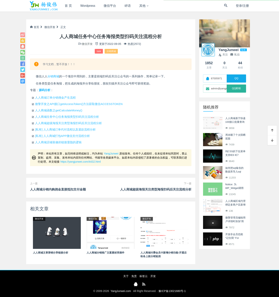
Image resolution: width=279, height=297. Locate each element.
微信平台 (110, 5)
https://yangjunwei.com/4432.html (80, 161)
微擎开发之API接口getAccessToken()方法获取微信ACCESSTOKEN (78, 104)
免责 (134, 276)
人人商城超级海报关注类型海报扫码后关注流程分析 (68, 123)
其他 (142, 5)
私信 (235, 54)
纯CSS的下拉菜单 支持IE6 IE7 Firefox (235, 155)
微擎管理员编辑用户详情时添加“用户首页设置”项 (235, 221)
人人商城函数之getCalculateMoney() (58, 110)
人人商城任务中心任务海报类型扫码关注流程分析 (67, 116)
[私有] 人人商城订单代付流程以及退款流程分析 (65, 129)
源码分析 (44, 90)
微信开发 (49, 27)
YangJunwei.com (120, 291)
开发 (153, 276)
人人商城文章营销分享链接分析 (50, 252)
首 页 (68, 5)
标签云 (144, 276)
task (99, 51)
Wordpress (87, 5)
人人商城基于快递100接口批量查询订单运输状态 (235, 122)
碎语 (128, 5)
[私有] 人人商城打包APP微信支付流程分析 (62, 135)
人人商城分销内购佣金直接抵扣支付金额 (58, 189)
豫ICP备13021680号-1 (172, 291)
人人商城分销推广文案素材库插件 (105, 252)
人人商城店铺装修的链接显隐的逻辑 (58, 142)
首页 (34, 27)
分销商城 (111, 51)
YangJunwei (111, 153)
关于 (126, 276)
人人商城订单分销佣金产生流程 (55, 97)
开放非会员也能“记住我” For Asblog (234, 238)
